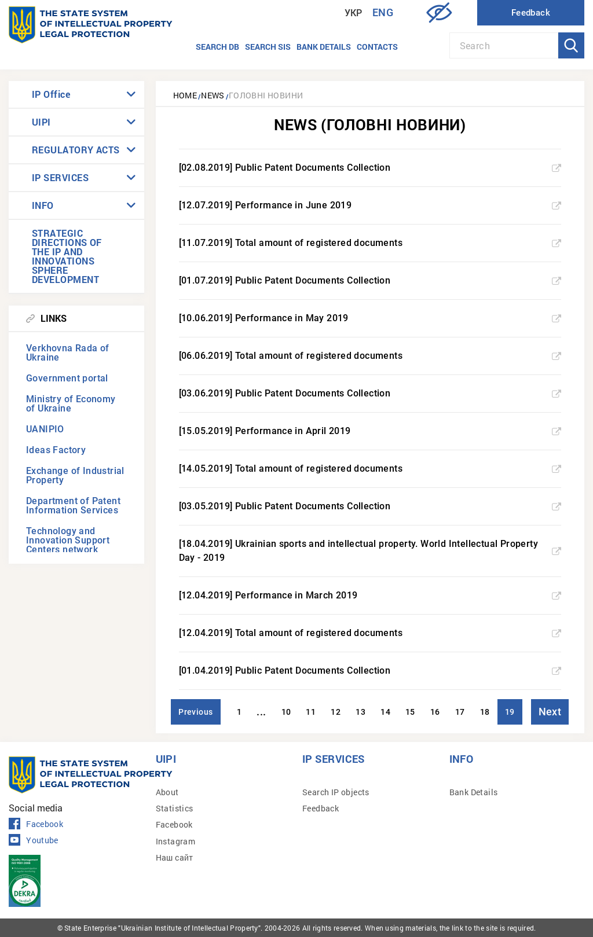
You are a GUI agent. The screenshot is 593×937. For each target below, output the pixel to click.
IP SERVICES (60, 177)
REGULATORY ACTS (76, 150)
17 (460, 711)
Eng (382, 12)
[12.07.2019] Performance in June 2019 (370, 205)
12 (336, 711)
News (213, 95)
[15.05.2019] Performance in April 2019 (370, 430)
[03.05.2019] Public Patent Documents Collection (370, 506)
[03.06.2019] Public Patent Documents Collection (370, 393)
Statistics (174, 808)
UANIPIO (45, 429)
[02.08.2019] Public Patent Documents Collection (370, 167)
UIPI (41, 122)
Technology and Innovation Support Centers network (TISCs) (67, 545)
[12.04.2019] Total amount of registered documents (370, 632)
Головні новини (266, 95)
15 (410, 711)
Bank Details (473, 792)
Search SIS (268, 46)
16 (435, 711)
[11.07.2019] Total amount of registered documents (370, 242)
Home (185, 95)
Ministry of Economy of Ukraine (71, 404)
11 (311, 711)
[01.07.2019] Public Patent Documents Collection (370, 280)
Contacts (377, 46)
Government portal (67, 378)
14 (385, 711)
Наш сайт (174, 857)
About (167, 792)
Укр (354, 13)
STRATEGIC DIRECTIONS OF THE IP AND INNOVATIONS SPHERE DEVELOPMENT (67, 256)
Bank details (323, 46)
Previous (195, 711)
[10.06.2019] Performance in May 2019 (370, 318)
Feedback (320, 808)
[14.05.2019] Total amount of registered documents (370, 468)
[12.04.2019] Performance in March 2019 (370, 595)
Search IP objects (335, 792)
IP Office (51, 94)
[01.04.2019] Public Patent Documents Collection (370, 670)
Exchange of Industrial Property (75, 475)
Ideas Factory (56, 449)
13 (360, 711)
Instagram (176, 841)
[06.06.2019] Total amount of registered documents (370, 355)
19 (510, 711)
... (261, 711)
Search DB (217, 46)
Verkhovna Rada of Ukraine (67, 353)
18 (485, 711)
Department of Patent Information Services (73, 505)
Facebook (36, 824)
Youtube (33, 840)
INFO (43, 205)
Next (550, 711)
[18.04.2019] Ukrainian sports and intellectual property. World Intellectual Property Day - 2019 (370, 550)
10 (286, 711)
